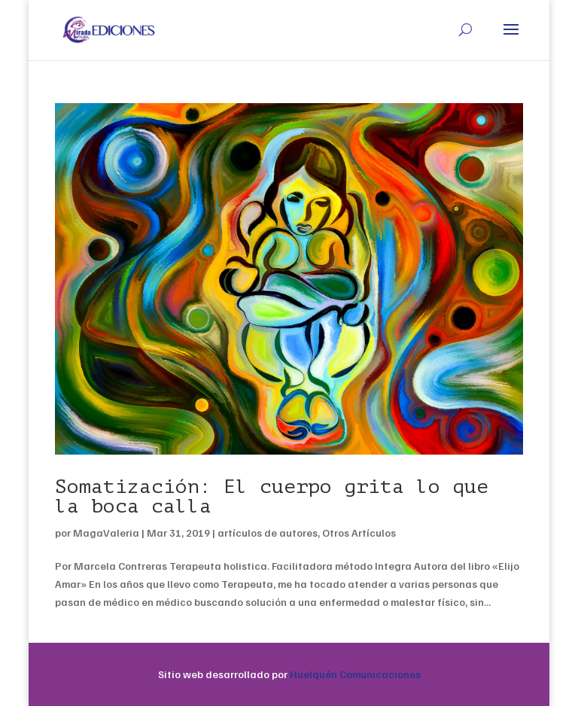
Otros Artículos (359, 532)
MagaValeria (106, 532)
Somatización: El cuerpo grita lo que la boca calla (271, 496)
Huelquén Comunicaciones (355, 674)
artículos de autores (268, 532)
